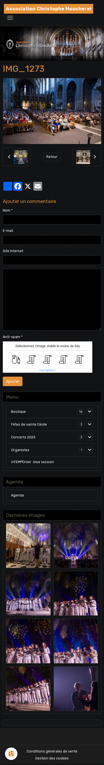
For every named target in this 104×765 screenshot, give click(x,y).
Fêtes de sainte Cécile (29, 424)
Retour (51, 157)
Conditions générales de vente (52, 751)
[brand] (48, 9)
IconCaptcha (46, 370)
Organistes (20, 450)
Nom (6, 210)
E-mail (8, 231)
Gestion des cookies (52, 758)
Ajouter (12, 381)
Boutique (18, 412)
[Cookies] (11, 753)
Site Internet (13, 251)
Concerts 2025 (23, 437)
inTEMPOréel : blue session (32, 462)
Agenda (17, 495)
